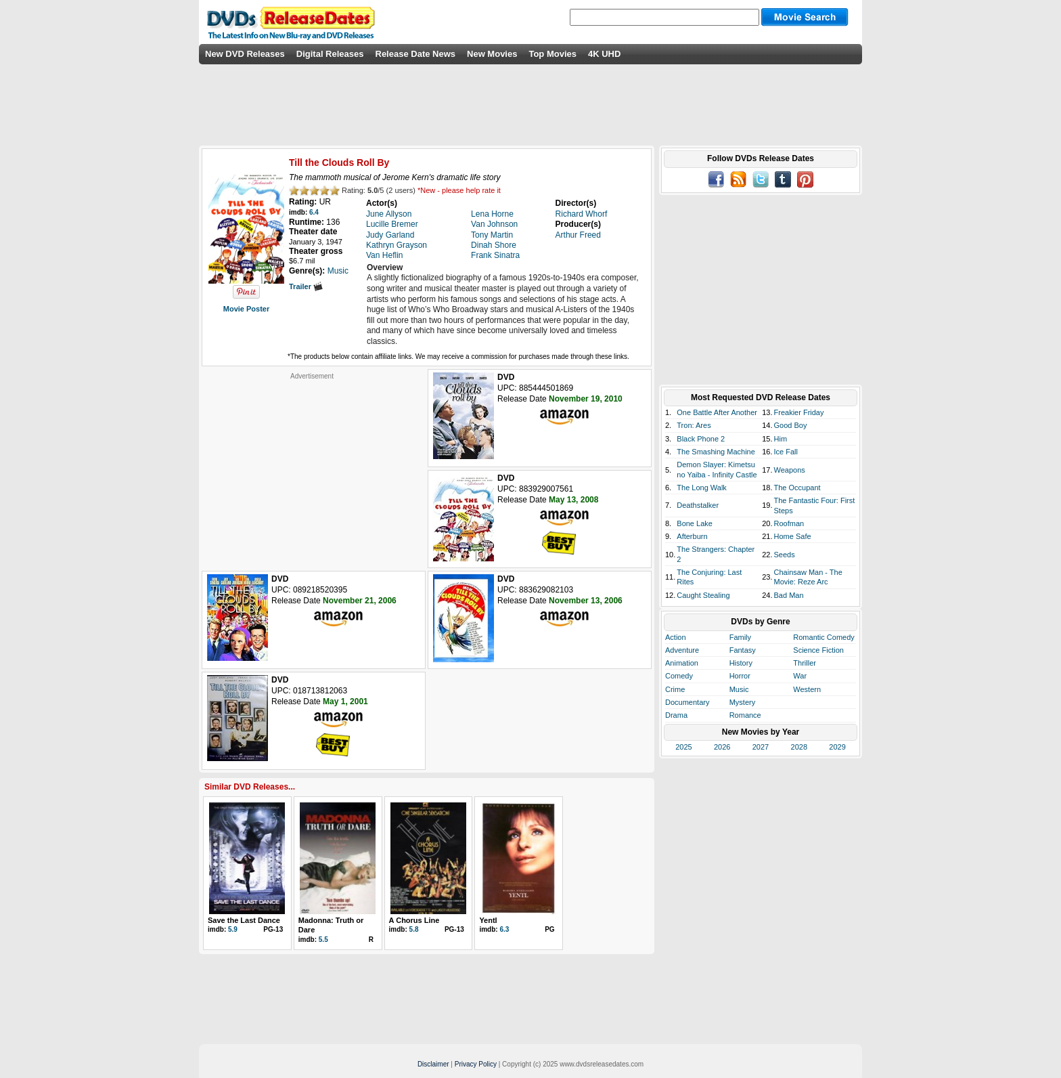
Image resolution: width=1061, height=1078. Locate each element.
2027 (760, 747)
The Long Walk (702, 487)
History (740, 663)
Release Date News (416, 54)
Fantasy (742, 650)
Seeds (784, 555)
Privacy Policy (476, 1064)
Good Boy (790, 425)
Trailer (306, 286)
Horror (739, 676)
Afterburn (692, 536)
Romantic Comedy (823, 637)
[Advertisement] (311, 465)
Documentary (687, 702)
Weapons (789, 470)
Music (739, 689)
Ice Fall (786, 452)
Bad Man (789, 595)
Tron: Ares (693, 425)
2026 (722, 747)
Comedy (679, 676)
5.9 (233, 929)
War (800, 676)
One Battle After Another (717, 412)
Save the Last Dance (244, 920)
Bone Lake (695, 523)
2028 (799, 747)
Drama (676, 715)
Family (740, 637)
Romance (745, 715)
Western (807, 689)
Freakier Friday (799, 412)
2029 (837, 747)
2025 (683, 747)
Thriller (804, 663)
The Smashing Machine (716, 452)
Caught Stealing (703, 595)
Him (781, 439)
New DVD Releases (245, 54)
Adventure (682, 650)
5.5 (323, 939)
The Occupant (797, 487)
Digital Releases (330, 54)
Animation (681, 663)
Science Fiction (818, 650)
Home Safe (792, 536)
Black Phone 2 (701, 439)
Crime (675, 689)
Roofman (789, 523)
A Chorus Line (414, 920)
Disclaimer (433, 1064)
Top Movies (552, 54)
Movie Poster (246, 309)
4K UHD (604, 54)
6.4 (314, 212)
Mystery (742, 702)
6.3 (504, 929)
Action (675, 637)
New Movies (492, 54)
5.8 (414, 929)
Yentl (488, 920)
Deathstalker (698, 505)
